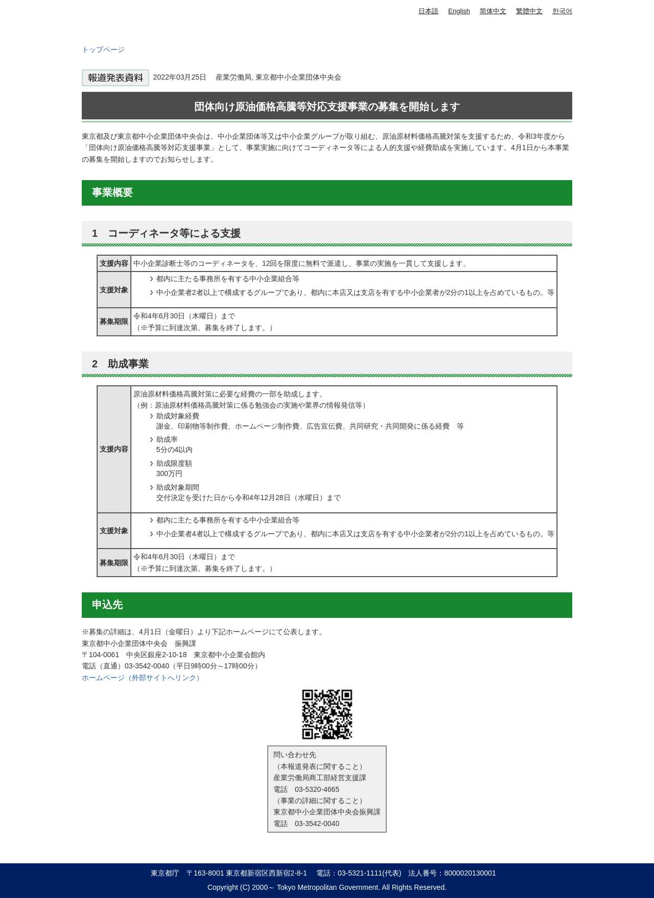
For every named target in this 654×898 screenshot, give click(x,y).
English (459, 11)
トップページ (103, 49)
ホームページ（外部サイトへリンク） (142, 678)
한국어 (562, 11)
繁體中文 (529, 11)
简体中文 (493, 11)
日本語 (428, 11)
